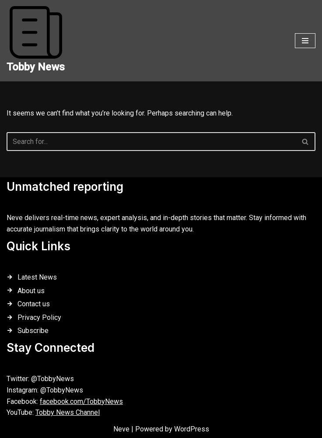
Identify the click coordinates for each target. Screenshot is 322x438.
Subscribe (33, 330)
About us (31, 291)
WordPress (191, 429)
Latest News (37, 277)
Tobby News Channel (67, 412)
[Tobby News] (36, 40)
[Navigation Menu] (305, 40)
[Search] (151, 141)
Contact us (34, 304)
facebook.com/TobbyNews (81, 401)
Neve (121, 429)
